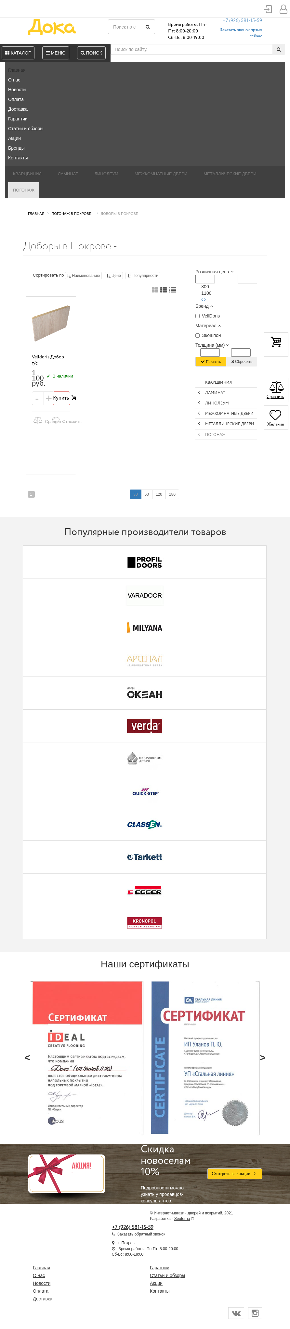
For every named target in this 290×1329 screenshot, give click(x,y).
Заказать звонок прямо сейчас (241, 33)
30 (135, 494)
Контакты (18, 157)
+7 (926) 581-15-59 (242, 20)
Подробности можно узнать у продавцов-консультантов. (169, 1174)
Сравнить (41, 420)
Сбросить (242, 361)
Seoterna (182, 1218)
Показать (211, 361)
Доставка (18, 109)
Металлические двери (230, 173)
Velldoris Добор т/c (48, 360)
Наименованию (83, 275)
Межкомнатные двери (161, 173)
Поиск (91, 53)
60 (147, 494)
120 (159, 494)
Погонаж (23, 190)
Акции (14, 138)
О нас (14, 79)
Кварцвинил (27, 173)
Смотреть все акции (235, 1173)
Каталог (18, 53)
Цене (114, 275)
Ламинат (68, 173)
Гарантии (18, 118)
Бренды (16, 148)
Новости (17, 89)
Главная (16, 70)
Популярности (142, 275)
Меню (56, 53)
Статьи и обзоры (25, 128)
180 (172, 494)
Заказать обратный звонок (141, 1234)
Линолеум (106, 173)
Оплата (16, 99)
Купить (61, 398)
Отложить (60, 420)
